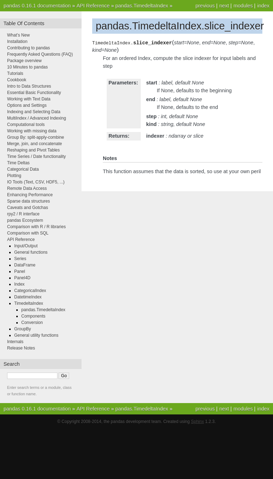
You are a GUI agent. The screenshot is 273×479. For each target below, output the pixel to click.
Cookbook (16, 79)
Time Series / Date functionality (36, 156)
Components (33, 316)
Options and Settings (26, 105)
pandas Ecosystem (25, 220)
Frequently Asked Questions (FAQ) (40, 54)
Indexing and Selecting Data (33, 111)
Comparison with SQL (28, 233)
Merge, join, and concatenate (34, 143)
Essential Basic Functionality (34, 92)
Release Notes (21, 348)
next (224, 6)
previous (204, 6)
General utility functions (36, 335)
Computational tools (26, 124)
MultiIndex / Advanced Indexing (36, 118)
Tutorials (15, 73)
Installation (17, 41)
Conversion (32, 322)
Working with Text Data (28, 99)
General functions (31, 252)
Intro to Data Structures (29, 86)
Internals (15, 341)
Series (20, 258)
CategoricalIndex (30, 290)
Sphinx (197, 421)
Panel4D (22, 277)
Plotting (14, 175)
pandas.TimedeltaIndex (141, 6)
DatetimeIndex (27, 296)
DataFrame (24, 265)
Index (19, 284)
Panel (19, 271)
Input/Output (26, 245)
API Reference (93, 6)
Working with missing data (31, 130)
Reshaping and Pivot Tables (33, 150)
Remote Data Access (27, 188)
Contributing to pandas (28, 47)
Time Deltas (18, 162)
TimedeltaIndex (28, 303)
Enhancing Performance (30, 194)
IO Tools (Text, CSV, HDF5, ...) (36, 182)
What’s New (18, 35)
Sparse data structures (28, 201)
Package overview (24, 60)
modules (242, 6)
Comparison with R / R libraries (36, 226)
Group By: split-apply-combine (35, 137)
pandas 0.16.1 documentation (37, 6)
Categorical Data (23, 169)
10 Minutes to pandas (27, 67)
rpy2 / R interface (23, 213)
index (263, 6)
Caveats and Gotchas (27, 207)
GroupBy (22, 328)
